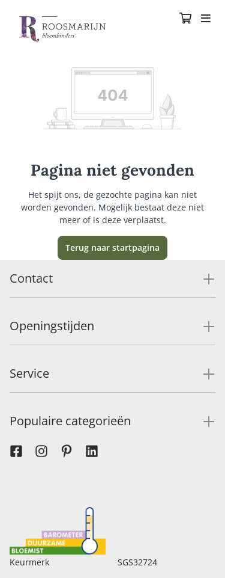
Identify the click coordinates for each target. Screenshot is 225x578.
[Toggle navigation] (205, 19)
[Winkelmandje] (185, 19)
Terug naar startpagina (112, 247)
